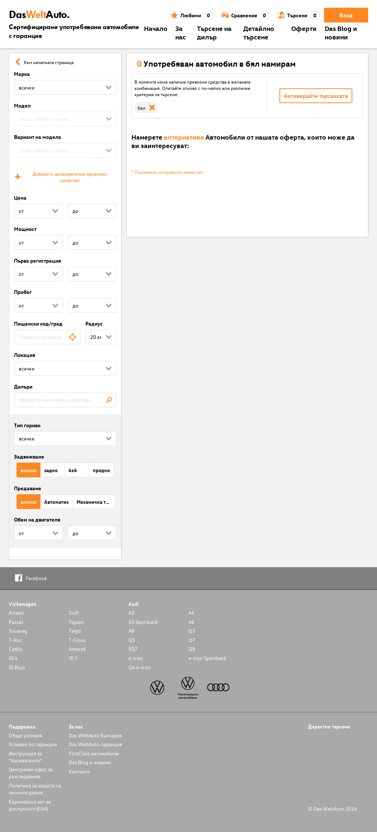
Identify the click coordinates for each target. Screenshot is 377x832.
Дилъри (23, 386)
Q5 (131, 639)
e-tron (135, 657)
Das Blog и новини (341, 32)
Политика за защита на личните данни (35, 789)
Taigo (75, 630)
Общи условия (25, 735)
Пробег (23, 291)
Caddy (16, 648)
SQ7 (133, 648)
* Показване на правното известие (167, 172)
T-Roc (15, 639)
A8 (131, 630)
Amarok (77, 648)
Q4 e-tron (139, 667)
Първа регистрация (37, 260)
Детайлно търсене (258, 32)
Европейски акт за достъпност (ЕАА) (30, 805)
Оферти (304, 28)
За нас (180, 32)
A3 (131, 612)
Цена (20, 197)
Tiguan (76, 621)
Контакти (79, 771)
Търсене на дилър (214, 32)
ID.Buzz (17, 667)
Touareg (18, 630)
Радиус (94, 323)
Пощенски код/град (38, 323)
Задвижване (29, 456)
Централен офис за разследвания (31, 773)
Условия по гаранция (33, 744)
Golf (73, 612)
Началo (156, 28)
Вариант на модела (37, 136)
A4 (191, 612)
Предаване (27, 488)
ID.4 (13, 657)
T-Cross (77, 639)
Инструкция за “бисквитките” (25, 757)
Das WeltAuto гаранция (95, 744)
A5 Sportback (143, 621)
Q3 (191, 630)
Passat (16, 621)
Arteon (16, 612)
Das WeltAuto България (95, 735)
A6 (191, 621)
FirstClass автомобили (94, 753)
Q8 (191, 648)
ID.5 (73, 657)
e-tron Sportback (207, 657)
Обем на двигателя (37, 519)
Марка (22, 73)
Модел (22, 105)
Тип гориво (27, 425)
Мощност (25, 228)
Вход (346, 15)
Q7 (191, 639)
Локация (24, 354)
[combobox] (47, 337)
